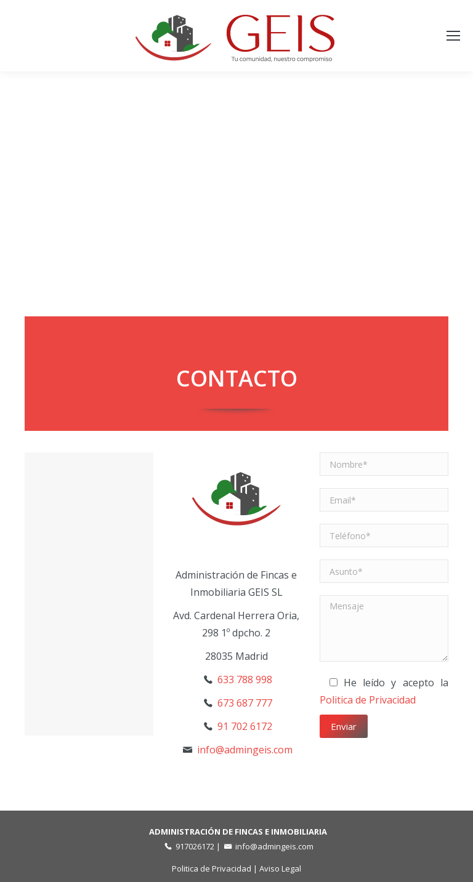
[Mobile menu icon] (453, 35)
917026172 (195, 846)
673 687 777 (244, 703)
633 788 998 (244, 679)
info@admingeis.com (245, 749)
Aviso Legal (280, 868)
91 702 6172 (244, 726)
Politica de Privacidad (368, 700)
